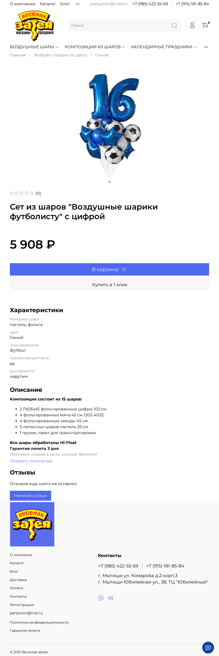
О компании (22, 3)
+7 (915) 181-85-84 (192, 3)
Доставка (18, 580)
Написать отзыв (30, 495)
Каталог (48, 3)
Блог (65, 3)
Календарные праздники (164, 47)
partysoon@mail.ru (26, 613)
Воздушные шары (34, 47)
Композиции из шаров (95, 47)
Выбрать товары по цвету (60, 55)
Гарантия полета (25, 630)
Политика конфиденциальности (39, 622)
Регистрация (22, 605)
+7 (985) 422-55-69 (150, 3)
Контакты (18, 596)
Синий (102, 55)
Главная (18, 55)
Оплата (16, 588)
